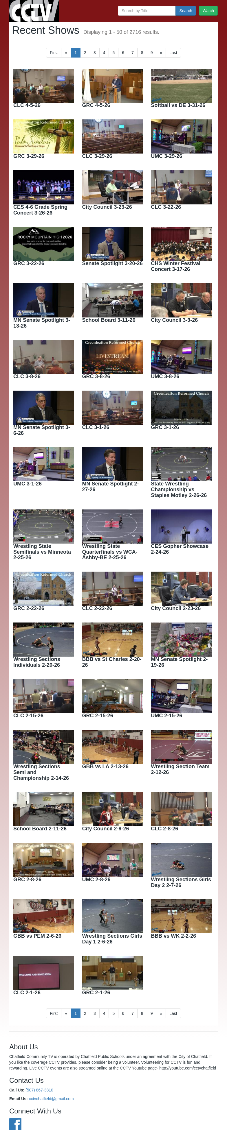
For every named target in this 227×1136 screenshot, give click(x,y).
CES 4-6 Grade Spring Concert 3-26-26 (40, 210)
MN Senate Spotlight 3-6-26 (41, 430)
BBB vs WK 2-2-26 (173, 936)
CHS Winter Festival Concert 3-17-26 (175, 266)
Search (185, 10)
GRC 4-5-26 (96, 105)
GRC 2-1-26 (96, 992)
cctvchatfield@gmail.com (51, 1098)
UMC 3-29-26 (166, 156)
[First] (173, 53)
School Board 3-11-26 (109, 320)
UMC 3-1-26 (27, 484)
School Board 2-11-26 (40, 829)
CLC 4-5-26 (27, 105)
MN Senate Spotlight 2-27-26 (110, 486)
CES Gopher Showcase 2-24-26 (179, 549)
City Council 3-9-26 (174, 320)
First (54, 52)
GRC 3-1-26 (165, 427)
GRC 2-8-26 (27, 879)
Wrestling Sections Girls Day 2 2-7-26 (181, 882)
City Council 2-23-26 (176, 608)
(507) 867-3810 (39, 1090)
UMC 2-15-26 (166, 715)
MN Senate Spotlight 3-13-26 (41, 323)
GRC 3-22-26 (28, 263)
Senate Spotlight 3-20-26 (112, 263)
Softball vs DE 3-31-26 (178, 105)
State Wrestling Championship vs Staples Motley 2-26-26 (179, 489)
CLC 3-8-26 (27, 376)
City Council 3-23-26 (107, 207)
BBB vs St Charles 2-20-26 (112, 662)
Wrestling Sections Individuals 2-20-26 (36, 662)
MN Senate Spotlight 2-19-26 (179, 662)
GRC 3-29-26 (28, 156)
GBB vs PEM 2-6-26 (37, 936)
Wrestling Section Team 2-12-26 (180, 769)
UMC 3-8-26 (165, 376)
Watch (208, 10)
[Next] (161, 53)
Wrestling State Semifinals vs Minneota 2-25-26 (42, 552)
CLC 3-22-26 (166, 207)
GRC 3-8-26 (96, 376)
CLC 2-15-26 (28, 715)
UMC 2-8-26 (96, 879)
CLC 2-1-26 (27, 992)
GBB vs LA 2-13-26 (105, 766)
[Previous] (66, 53)
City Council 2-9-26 (105, 829)
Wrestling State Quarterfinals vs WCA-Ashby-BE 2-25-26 (110, 552)
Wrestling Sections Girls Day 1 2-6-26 (112, 939)
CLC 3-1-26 (95, 427)
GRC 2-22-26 (28, 608)
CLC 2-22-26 (97, 608)
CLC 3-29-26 (97, 156)
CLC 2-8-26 (164, 829)
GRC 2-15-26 (97, 715)
